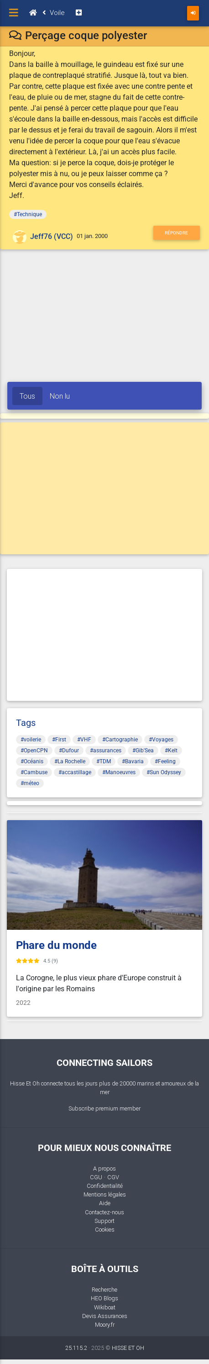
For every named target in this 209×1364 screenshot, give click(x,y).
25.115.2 (76, 1348)
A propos (104, 1168)
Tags (26, 722)
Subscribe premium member (104, 1108)
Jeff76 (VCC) (51, 236)
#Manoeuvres (119, 772)
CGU (96, 1177)
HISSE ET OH (128, 1348)
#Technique (28, 214)
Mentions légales (105, 1194)
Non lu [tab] (60, 396)
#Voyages (161, 739)
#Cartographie (120, 739)
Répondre (176, 233)
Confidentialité (105, 1186)
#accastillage (74, 772)
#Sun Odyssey (163, 772)
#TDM (103, 761)
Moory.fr (105, 1325)
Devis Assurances (104, 1316)
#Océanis (32, 761)
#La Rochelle (69, 761)
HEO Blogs (104, 1298)
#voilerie (31, 739)
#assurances (105, 750)
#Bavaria (133, 761)
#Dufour (69, 750)
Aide (104, 1203)
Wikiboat (104, 1307)
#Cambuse (34, 772)
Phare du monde (56, 945)
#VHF (84, 739)
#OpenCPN (34, 750)
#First (59, 739)
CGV (113, 1177)
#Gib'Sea (143, 750)
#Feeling (165, 761)
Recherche (104, 1289)
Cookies (105, 1229)
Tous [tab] (27, 396)
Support (104, 1221)
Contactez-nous (104, 1212)
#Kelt (171, 750)
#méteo (30, 783)
